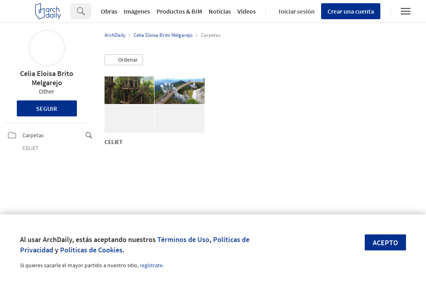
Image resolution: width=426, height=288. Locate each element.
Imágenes (137, 11)
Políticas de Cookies (91, 249)
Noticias (220, 11)
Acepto (385, 242)
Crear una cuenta (351, 11)
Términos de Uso (183, 239)
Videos (246, 11)
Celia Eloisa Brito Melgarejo (46, 78)
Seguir (46, 108)
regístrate (151, 265)
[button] (123, 60)
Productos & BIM (179, 11)
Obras (109, 11)
